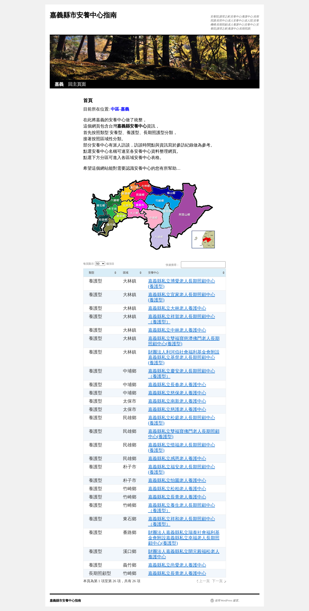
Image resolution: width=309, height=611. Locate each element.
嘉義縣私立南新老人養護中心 (177, 401)
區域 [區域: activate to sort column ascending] (125, 272)
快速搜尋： (196, 264)
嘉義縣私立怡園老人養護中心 (177, 480)
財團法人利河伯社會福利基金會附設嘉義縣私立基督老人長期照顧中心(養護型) (184, 357)
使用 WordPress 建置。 (228, 600)
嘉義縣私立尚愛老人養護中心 (177, 565)
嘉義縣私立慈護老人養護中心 (177, 409)
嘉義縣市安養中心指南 (83, 15)
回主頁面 (77, 84)
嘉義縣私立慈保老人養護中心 (177, 392)
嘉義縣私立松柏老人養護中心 (177, 488)
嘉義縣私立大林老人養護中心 (177, 308)
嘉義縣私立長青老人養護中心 (177, 496)
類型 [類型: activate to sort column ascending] (91, 272)
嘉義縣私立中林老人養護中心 (177, 330)
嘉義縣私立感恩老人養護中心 (177, 458)
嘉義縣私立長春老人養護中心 (177, 384)
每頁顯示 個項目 (98, 263)
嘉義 (59, 84)
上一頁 (204, 581)
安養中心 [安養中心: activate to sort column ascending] (153, 272)
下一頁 (217, 581)
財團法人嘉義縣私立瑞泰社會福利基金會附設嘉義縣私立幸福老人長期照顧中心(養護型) (184, 538)
